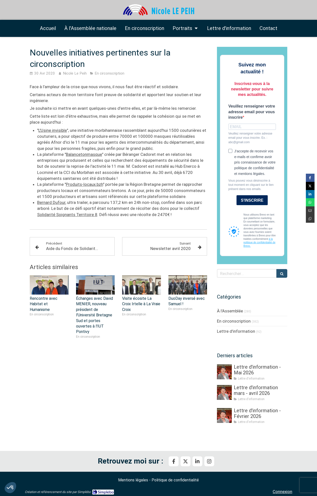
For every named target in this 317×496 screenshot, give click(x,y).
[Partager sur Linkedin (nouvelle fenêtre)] (310, 194)
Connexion (282, 491)
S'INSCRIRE (252, 200)
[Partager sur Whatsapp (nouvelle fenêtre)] (310, 202)
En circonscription (234, 321)
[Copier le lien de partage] (310, 219)
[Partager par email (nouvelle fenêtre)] (310, 210)
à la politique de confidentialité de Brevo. (259, 242)
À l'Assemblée (230, 310)
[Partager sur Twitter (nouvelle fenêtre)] (310, 186)
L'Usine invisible (52, 130)
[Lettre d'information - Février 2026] (224, 415)
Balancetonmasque (84, 154)
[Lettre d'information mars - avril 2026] (224, 392)
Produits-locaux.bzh (84, 184)
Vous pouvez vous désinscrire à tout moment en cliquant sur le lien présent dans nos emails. (251, 185)
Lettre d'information (236, 331)
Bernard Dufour (51, 202)
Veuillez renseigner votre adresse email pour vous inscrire (251, 112)
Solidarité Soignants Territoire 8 (67, 214)
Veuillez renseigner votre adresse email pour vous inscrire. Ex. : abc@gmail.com (250, 138)
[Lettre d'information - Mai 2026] (224, 371)
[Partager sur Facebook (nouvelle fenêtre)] (310, 178)
